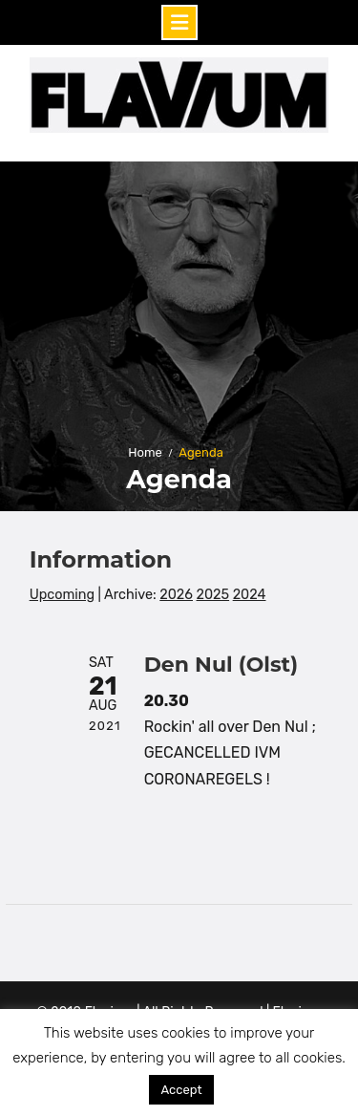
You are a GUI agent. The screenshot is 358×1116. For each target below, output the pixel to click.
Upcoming (62, 595)
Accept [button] (180, 1090)
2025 (213, 595)
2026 (176, 595)
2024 (249, 595)
